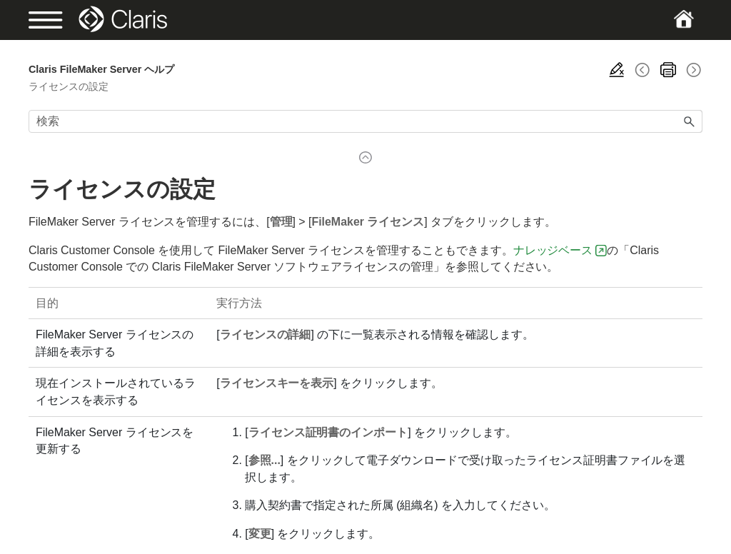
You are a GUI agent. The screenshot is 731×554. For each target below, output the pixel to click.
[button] (689, 121)
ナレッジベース (553, 250)
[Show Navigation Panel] (61, 20)
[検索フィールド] (365, 121)
